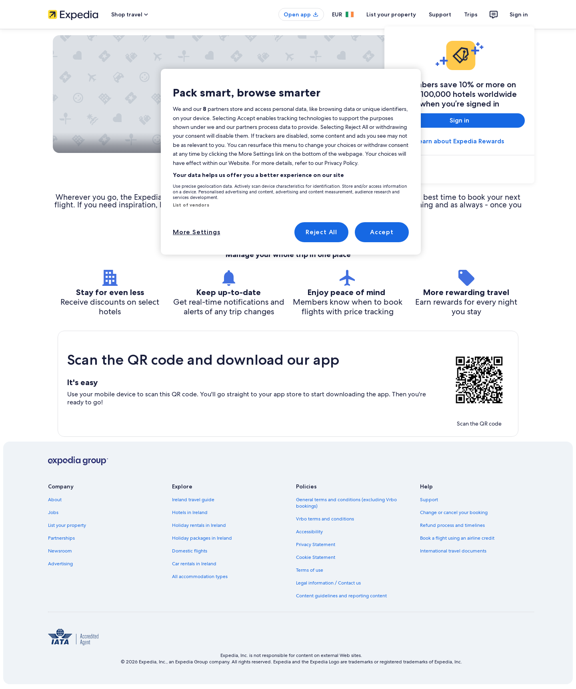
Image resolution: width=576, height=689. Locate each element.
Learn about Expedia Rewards (459, 141)
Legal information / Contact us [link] (328, 583)
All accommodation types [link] (200, 576)
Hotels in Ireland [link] (190, 512)
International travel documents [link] (453, 551)
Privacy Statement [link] (315, 544)
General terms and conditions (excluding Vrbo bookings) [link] (346, 502)
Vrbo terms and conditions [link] (325, 519)
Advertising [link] (60, 563)
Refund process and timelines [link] (452, 525)
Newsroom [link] (60, 551)
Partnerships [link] (61, 538)
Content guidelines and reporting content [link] (341, 596)
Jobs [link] (53, 512)
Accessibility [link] (309, 531)
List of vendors (191, 205)
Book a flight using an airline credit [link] (457, 538)
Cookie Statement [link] (315, 557)
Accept (382, 232)
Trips (471, 14)
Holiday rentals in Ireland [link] (199, 525)
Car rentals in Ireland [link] (194, 563)
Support (440, 14)
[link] (459, 170)
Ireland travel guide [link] (193, 499)
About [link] (55, 499)
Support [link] (429, 499)
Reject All (321, 232)
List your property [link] (67, 525)
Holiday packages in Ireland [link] (202, 538)
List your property (391, 14)
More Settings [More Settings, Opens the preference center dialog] (196, 232)
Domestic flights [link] (189, 551)
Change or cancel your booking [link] (454, 512)
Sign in (519, 14)
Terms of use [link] (309, 570)
